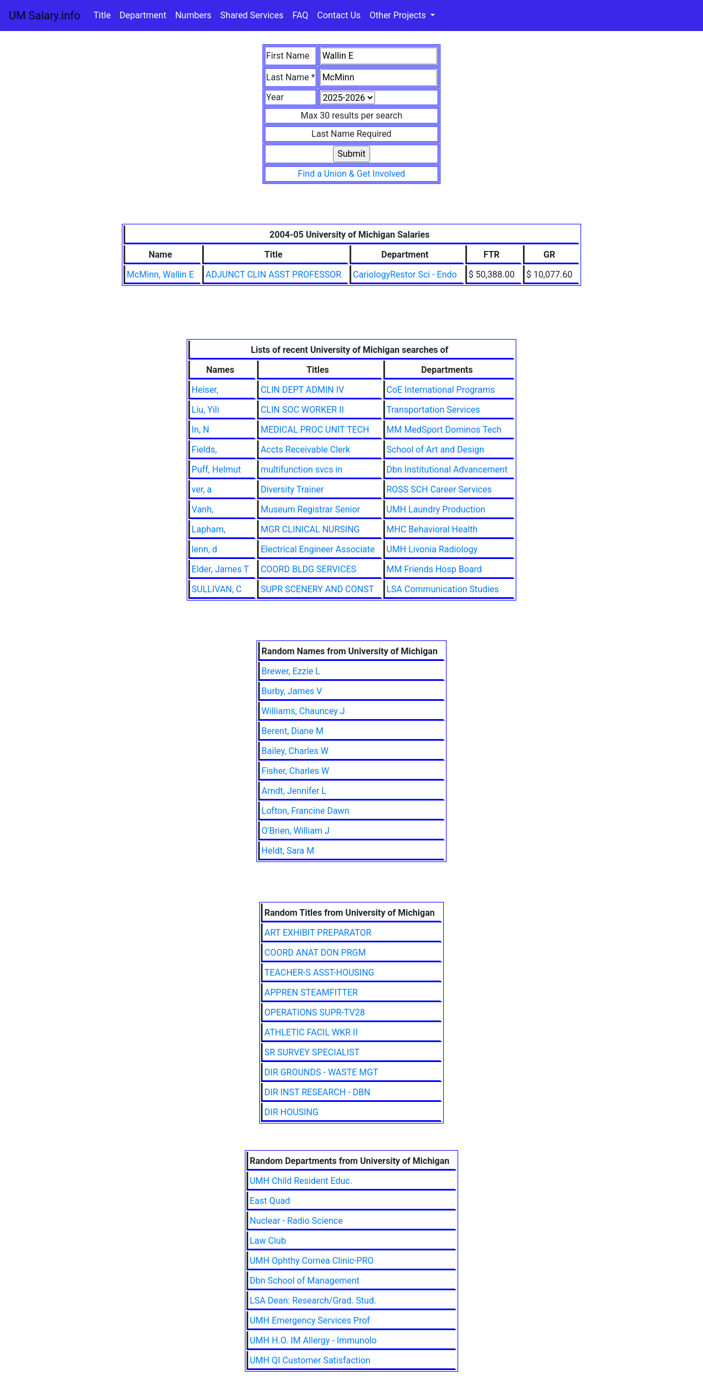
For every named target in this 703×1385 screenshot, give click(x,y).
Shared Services (252, 15)
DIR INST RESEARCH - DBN (317, 1092)
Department (143, 15)
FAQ (301, 15)
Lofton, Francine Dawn (305, 811)
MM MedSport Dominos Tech (444, 429)
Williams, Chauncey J (303, 711)
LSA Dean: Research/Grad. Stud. (313, 1300)
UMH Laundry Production (436, 509)
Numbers (193, 15)
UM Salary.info (44, 15)
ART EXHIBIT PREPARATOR (317, 932)
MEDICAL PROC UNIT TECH (314, 429)
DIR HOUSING (291, 1112)
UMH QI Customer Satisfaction (310, 1360)
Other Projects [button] (399, 15)
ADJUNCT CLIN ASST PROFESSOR (273, 274)
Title (102, 15)
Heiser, (205, 389)
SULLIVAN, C (217, 589)
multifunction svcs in (301, 469)
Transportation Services (433, 409)
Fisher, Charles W (295, 771)
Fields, (204, 449)
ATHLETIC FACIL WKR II (311, 1032)
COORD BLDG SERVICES (308, 569)
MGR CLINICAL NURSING (310, 529)
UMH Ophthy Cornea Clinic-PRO (312, 1260)
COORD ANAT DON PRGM (315, 952)
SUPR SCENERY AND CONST (317, 589)
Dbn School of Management (305, 1280)
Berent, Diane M (292, 731)
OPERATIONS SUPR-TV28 (314, 1012)
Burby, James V (291, 691)
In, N (200, 429)
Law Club (268, 1240)
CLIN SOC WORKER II (301, 409)
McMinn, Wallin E (160, 274)
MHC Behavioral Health (432, 529)
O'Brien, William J (295, 830)
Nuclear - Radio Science (296, 1220)
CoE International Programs (441, 389)
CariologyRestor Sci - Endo (405, 274)
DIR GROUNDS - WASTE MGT (321, 1072)
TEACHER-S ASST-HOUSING (319, 972)
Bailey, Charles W (295, 751)
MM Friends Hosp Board (434, 569)
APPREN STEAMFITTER (311, 992)
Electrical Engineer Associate (317, 549)
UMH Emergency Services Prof (310, 1320)
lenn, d (204, 549)
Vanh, (202, 509)
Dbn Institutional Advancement (447, 469)
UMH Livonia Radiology (432, 549)
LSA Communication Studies (443, 589)
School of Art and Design (435, 449)
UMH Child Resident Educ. (301, 1181)
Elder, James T (220, 569)
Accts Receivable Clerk (305, 449)
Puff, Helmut (216, 469)
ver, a (202, 489)
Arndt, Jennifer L (293, 791)
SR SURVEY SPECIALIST (312, 1052)
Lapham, (208, 529)
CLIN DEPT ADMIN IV (302, 389)
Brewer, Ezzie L (290, 671)
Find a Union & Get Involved (352, 173)
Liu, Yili (205, 409)
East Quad (270, 1201)
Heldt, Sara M (287, 850)
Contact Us (339, 15)
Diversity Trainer (292, 489)
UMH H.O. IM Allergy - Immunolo (313, 1340)
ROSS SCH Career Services (439, 489)
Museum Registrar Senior (310, 509)
